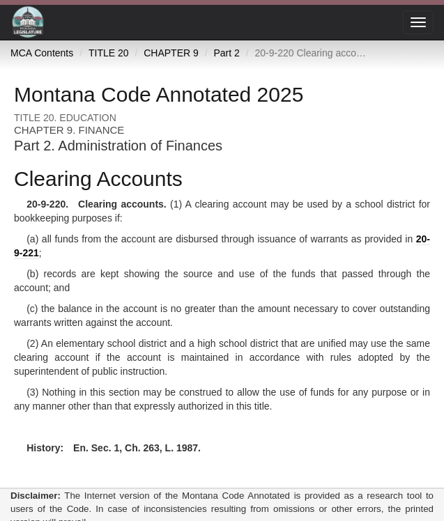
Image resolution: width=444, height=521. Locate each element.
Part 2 (226, 53)
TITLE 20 (109, 53)
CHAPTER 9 (171, 53)
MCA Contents (41, 53)
